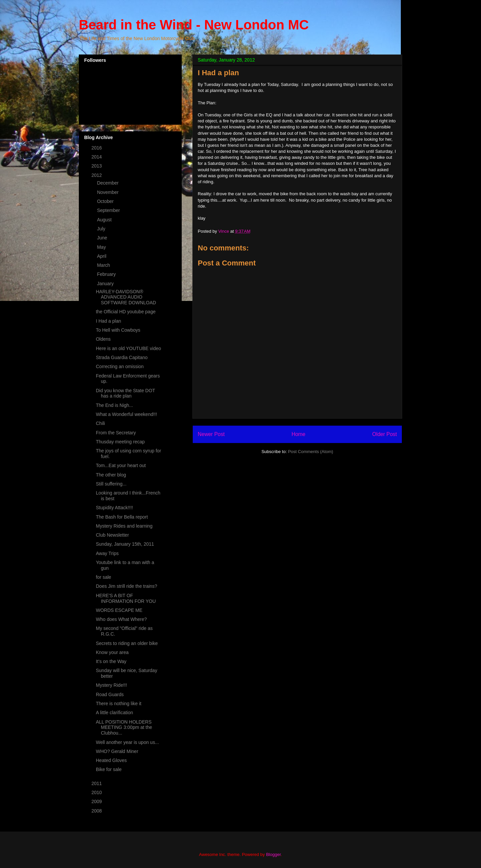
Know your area (112, 652)
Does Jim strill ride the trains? (126, 586)
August (105, 219)
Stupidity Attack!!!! (114, 507)
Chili (100, 423)
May (102, 247)
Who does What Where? (121, 619)
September (109, 210)
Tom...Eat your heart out (121, 465)
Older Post (384, 434)
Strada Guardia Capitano (122, 357)
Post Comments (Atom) (310, 451)
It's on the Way (111, 661)
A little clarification (114, 712)
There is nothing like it (118, 703)
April (102, 256)
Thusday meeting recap (120, 441)
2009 (97, 801)
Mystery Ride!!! (111, 685)
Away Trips (107, 553)
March (104, 265)
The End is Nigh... (114, 405)
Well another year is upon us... (127, 742)
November (108, 192)
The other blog (111, 474)
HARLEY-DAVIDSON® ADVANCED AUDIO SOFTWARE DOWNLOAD (126, 297)
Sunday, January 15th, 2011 (125, 544)
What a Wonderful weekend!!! (126, 414)
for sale (103, 577)
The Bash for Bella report (122, 517)
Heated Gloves (111, 760)
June (102, 237)
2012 (97, 175)
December (108, 183)
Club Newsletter (112, 535)
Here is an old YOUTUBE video (128, 348)
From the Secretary (116, 432)
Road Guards (110, 694)
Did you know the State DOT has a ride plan (125, 393)
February (107, 274)
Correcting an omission (120, 366)
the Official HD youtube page (126, 311)
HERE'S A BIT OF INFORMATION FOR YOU (126, 598)
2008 (97, 810)
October (106, 201)
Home (299, 434)
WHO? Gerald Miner (117, 751)
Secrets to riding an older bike (127, 643)
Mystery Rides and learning (124, 526)
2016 (97, 147)
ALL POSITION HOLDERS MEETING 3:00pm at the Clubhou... (124, 727)
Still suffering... (111, 483)
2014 (97, 156)
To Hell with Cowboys (118, 330)
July (102, 228)
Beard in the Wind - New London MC (194, 24)
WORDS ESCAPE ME (119, 610)
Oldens (103, 339)
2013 (97, 166)
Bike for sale (109, 769)
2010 (97, 792)
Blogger (273, 854)
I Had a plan (108, 321)
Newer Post (211, 434)
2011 (97, 783)
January (106, 283)
